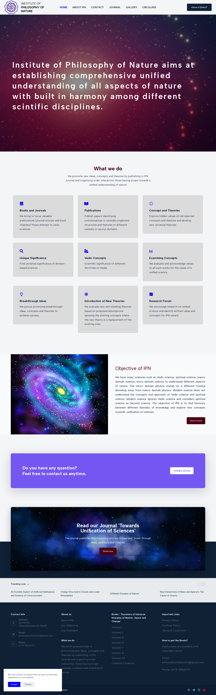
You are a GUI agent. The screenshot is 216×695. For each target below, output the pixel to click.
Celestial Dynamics (123, 663)
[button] (196, 420)
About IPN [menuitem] (79, 7)
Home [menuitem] (63, 7)
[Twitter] (194, 690)
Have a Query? (199, 7)
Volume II (117, 632)
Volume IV (118, 642)
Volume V (117, 647)
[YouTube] (204, 690)
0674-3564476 (27, 645)
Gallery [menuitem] (131, 7)
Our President (69, 630)
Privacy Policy (170, 620)
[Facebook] (189, 690)
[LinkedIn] (199, 690)
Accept (14, 684)
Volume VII (118, 658)
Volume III (118, 637)
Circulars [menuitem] (149, 7)
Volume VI (118, 653)
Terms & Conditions (174, 630)
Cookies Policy (171, 625)
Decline (28, 684)
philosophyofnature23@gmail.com (36, 635)
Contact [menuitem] (97, 7)
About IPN (67, 620)
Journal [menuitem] (115, 7)
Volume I (117, 627)
